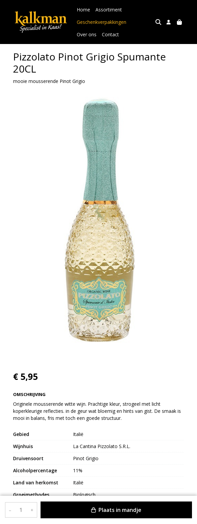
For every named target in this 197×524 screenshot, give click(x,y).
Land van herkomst (35, 482)
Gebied (21, 434)
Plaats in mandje (116, 510)
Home (83, 9)
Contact (85, 34)
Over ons (141, 22)
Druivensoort (28, 458)
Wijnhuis (23, 446)
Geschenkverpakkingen (101, 22)
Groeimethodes (31, 494)
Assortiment (108, 9)
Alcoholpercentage (35, 470)
